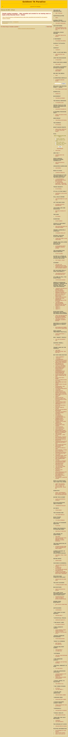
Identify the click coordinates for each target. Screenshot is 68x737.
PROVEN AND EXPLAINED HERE (60, 580)
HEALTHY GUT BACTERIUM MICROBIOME (61, 410)
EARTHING (58, 400)
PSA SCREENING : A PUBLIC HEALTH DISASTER (61, 450)
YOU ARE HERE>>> (59, 689)
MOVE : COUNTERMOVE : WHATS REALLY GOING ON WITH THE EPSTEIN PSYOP (60, 493)
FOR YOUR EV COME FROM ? (61, 605)
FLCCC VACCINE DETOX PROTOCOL (60, 406)
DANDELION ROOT (59, 390)
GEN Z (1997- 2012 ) (60, 144)
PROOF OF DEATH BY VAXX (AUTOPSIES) (61, 705)
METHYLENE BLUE (59, 429)
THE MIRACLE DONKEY (60, 98)
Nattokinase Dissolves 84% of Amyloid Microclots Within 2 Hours (61, 442)
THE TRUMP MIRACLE (60, 514)
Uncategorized (15, 21)
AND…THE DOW (59, 13)
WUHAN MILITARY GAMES (61, 699)
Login (31, 6)
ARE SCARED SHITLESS (60, 714)
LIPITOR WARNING (59, 426)
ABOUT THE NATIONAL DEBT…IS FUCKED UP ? (60, 484)
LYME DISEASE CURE (60, 428)
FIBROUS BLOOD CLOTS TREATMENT (60, 403)
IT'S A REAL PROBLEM (60, 520)
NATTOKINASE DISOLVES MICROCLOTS (60, 440)
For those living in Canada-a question (9, 26)
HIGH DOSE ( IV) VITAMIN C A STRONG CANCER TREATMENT (61, 412)
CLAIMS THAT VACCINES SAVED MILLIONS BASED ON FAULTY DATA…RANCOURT (61, 572)
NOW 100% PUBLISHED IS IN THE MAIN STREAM (61, 227)
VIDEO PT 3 (58, 308)
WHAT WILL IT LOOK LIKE (61, 531)
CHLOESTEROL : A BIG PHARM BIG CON (60, 387)
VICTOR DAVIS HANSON (60, 279)
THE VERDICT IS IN (59, 683)
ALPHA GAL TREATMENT (61, 365)
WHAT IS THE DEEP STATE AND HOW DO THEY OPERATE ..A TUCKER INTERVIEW (60, 539)
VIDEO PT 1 (58, 306)
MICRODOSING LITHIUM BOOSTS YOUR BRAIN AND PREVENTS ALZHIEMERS (60, 431)
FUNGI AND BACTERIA (60, 638)
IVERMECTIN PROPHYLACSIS (58, 423)
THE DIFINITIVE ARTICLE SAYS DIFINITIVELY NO (60, 274)
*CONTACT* (58, 49)
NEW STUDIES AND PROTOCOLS (59, 446)
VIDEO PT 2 (58, 307)
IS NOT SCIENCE (59, 220)
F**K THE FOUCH (59, 668)
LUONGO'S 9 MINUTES (60, 172)
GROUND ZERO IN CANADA (61, 726)
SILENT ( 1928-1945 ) (60, 138)
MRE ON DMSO (59, 433)
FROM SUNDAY (59, 510)
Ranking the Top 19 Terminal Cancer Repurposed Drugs (60, 453)
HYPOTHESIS (58, 124)
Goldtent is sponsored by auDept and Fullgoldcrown (26, 28)
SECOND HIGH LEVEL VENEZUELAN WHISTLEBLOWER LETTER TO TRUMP (60, 300)
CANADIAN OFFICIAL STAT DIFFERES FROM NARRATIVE (60, 675)
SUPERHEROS (58, 609)
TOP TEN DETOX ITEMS (60, 466)
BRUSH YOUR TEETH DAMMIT (59, 378)
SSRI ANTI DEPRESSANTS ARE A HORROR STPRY (60, 458)
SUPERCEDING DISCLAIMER (58, 70)
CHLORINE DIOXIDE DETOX (61, 388)
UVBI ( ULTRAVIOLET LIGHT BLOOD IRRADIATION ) (61, 472)
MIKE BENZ (58, 536)
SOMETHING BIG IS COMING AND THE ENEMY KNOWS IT (61, 267)
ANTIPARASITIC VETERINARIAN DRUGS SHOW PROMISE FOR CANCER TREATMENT (60, 372)
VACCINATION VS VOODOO (61, 710)
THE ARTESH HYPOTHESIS (61, 120)
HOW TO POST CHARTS (60, 732)
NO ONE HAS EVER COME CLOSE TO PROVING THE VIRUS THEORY (60, 547)
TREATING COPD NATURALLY (58, 468)
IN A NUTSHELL (59, 188)
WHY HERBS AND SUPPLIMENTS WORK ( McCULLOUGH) (60, 475)
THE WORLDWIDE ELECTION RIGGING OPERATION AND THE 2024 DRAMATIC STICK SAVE (60, 304)
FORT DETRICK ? (59, 649)
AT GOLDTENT (58, 59)
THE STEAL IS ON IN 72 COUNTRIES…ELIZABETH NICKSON (60, 319)
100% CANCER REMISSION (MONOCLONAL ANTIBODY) (61, 362)
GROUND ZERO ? (59, 615)
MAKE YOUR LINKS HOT (60, 733)
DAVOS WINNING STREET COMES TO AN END (60, 630)
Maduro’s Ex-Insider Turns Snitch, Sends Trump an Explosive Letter (60, 294)
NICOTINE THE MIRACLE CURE (60, 448)
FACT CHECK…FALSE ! (60, 260)
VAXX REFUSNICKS (59, 721)
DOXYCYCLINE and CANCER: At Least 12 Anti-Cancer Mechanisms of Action (61, 398)
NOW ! (57, 17)
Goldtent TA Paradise (34, 2)
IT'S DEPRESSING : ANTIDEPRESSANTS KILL (60, 417)
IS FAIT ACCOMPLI (59, 253)
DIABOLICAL (58, 93)
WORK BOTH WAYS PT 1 (60, 619)
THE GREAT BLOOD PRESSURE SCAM (59, 464)
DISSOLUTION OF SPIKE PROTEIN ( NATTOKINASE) (60, 392)
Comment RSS (5, 23)
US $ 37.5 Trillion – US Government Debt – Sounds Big (60, 487)
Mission (57, 45)
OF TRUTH (58, 688)
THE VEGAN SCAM (59, 465)
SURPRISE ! (58, 720)
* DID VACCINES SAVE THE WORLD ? (60, 566)
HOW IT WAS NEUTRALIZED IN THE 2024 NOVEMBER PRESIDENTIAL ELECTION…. (61, 316)
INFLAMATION (58, 414)
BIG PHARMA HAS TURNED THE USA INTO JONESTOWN (61, 328)
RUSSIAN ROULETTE (60, 596)
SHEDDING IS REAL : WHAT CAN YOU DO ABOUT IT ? (61, 456)
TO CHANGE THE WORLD (61, 40)
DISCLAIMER (58, 64)
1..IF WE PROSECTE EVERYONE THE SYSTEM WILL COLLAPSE (60, 180)
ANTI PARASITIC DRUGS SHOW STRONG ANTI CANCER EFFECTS (60, 367)
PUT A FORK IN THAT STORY (61, 89)
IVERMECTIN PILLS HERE (61, 421)
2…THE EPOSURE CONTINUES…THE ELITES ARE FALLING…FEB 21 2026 (61, 183)
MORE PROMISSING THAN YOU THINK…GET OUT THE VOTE (60, 28)
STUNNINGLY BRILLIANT (60, 232)
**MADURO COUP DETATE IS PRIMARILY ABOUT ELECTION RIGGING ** (61, 289)
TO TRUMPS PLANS (59, 102)
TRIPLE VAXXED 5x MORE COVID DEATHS (60, 678)
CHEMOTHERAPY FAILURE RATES (60, 385)
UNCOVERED (58, 168)
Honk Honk (49, 26)
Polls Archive (58, 150)
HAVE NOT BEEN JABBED (61, 694)
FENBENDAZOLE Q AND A (61, 401)
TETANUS (57, 459)
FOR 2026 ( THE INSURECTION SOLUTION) (60, 265)
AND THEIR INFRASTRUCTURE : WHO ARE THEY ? (60, 351)
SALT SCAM (58, 454)
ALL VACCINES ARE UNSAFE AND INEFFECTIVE (61, 570)
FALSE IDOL (58, 525)
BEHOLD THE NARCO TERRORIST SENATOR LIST (61, 292)
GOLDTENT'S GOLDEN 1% (61, 109)
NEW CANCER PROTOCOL (61, 444)
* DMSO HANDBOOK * (60, 356)
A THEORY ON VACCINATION (58, 568)
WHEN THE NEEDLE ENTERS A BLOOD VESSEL (60, 598)
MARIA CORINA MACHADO (61, 297)
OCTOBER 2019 (59, 650)
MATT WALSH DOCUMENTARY (58, 644)
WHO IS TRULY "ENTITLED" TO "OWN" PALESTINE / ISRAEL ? (61, 130)
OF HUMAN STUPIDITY (60, 624)
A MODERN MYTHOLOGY (61, 505)
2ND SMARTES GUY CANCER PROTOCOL (59, 364)
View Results (60, 148)
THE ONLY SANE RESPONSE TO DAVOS (61, 656)
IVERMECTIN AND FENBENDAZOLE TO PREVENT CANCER (59, 419)
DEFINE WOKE (58, 560)
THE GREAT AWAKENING (61, 23)
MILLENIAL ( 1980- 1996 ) (61, 143)
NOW (57, 75)
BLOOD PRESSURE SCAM (61, 374)
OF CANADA (58, 216)
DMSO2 (57, 396)
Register (39, 6)
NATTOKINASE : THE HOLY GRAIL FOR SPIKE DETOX (60, 437)
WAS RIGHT (58, 344)
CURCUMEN (58, 389)
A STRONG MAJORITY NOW (61, 584)
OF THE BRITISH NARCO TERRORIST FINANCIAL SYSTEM (60, 247)
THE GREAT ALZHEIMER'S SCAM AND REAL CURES (60, 461)
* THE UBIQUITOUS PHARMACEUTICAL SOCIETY (61, 360)
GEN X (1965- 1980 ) (60, 142)
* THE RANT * (58, 358)
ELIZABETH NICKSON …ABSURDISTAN (60, 205)
